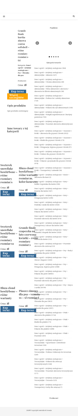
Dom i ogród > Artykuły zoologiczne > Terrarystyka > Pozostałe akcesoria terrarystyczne (53, 371)
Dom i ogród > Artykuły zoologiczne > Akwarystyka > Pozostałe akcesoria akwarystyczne (53, 124)
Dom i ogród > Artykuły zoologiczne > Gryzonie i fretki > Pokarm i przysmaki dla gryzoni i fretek (52, 161)
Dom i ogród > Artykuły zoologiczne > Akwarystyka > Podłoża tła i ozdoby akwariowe (52, 98)
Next (70, 43)
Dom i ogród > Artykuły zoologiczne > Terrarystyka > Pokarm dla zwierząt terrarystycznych (48, 361)
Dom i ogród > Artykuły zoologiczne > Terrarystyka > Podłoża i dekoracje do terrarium (52, 352)
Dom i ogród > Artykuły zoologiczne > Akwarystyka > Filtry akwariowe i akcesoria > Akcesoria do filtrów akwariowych (51, 88)
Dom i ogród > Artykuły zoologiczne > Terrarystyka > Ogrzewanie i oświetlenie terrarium (50, 342)
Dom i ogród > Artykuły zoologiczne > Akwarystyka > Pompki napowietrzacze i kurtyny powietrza (53, 114)
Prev (37, 43)
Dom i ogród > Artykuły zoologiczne (50, 68)
